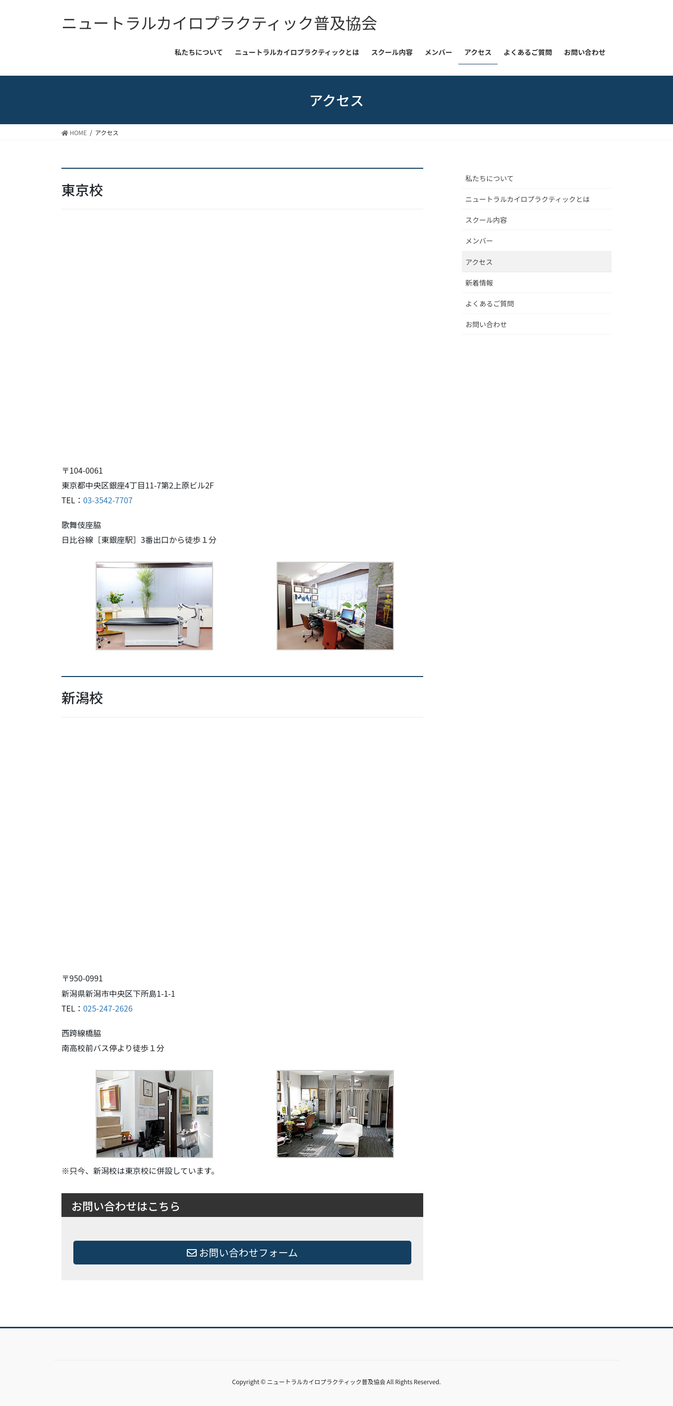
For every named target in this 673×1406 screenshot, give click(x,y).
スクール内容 (486, 220)
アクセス (479, 262)
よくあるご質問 (489, 303)
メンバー (479, 240)
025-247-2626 (108, 1008)
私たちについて (489, 178)
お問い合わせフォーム (242, 1252)
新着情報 (479, 283)
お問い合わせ (486, 324)
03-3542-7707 (108, 500)
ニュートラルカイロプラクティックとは (527, 199)
